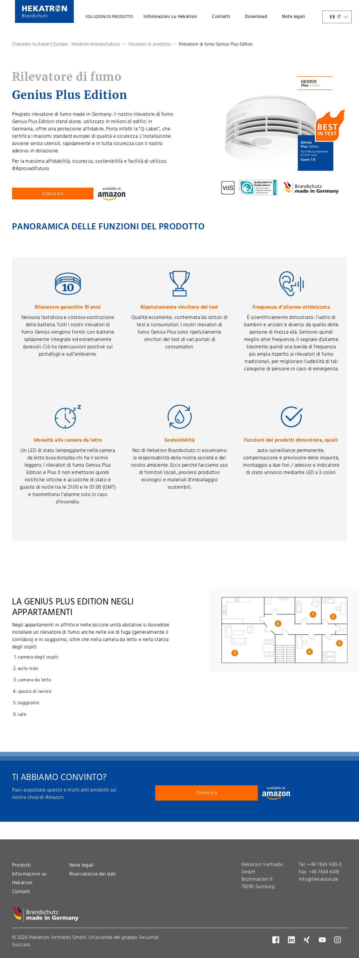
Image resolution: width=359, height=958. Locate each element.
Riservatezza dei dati (92, 874)
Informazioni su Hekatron (170, 17)
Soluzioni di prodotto (149, 44)
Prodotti (21, 865)
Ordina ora (52, 193)
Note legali (293, 17)
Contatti (221, 17)
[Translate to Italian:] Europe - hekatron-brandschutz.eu (66, 44)
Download (256, 17)
